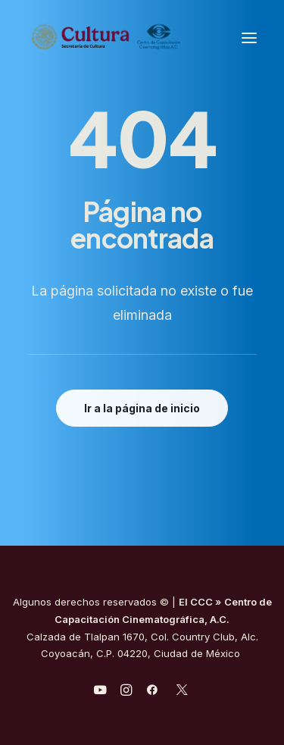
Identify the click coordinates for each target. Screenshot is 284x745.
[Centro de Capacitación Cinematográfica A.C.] (106, 37)
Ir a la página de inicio (142, 408)
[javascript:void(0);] (126, 692)
